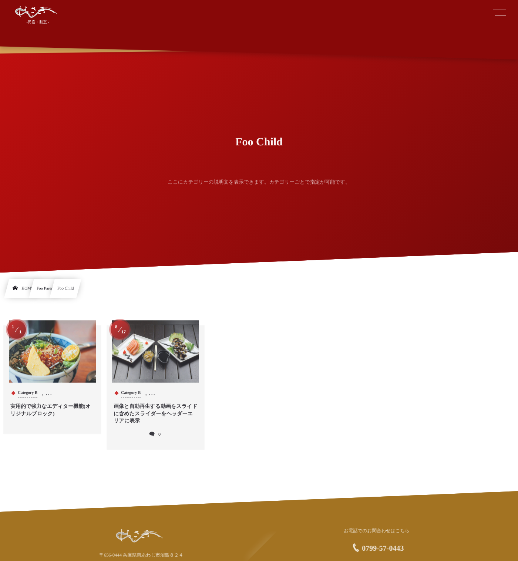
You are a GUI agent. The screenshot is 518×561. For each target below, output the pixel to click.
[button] (498, 10)
